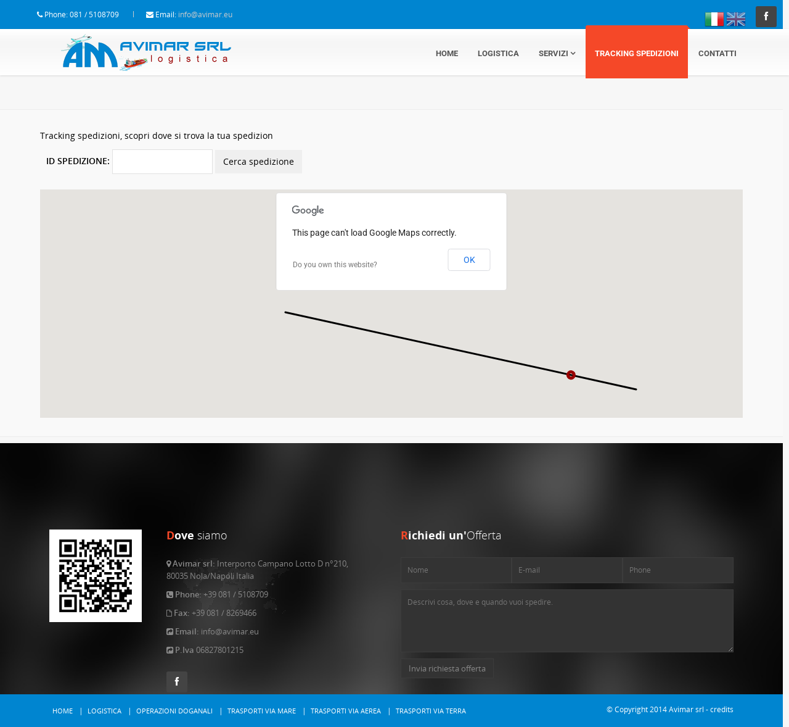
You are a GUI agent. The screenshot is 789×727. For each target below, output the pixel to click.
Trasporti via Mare (261, 710)
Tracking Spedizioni (637, 53)
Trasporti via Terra (431, 710)
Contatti (717, 53)
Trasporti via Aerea (346, 710)
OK (469, 235)
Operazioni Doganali (174, 710)
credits (722, 709)
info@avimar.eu (217, 14)
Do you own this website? (335, 240)
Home (447, 53)
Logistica (498, 53)
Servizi (557, 53)
